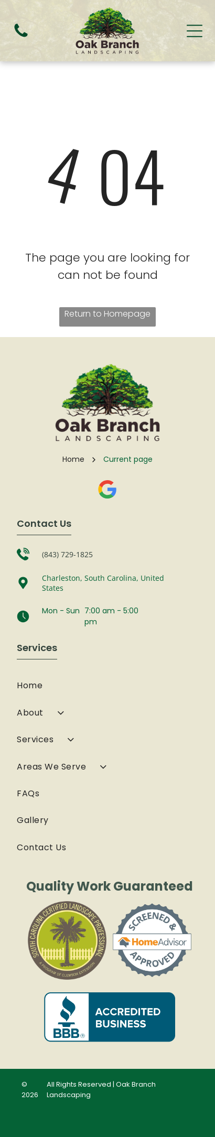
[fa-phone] (21, 36)
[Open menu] (194, 31)
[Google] (107, 490)
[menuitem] (107, 685)
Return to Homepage (107, 314)
